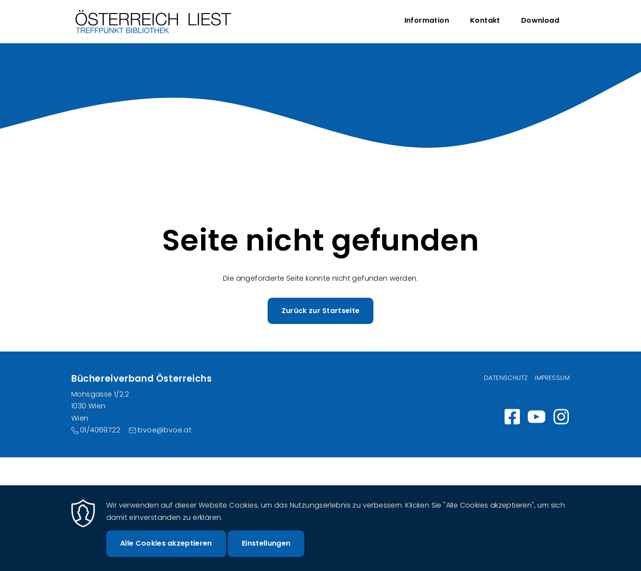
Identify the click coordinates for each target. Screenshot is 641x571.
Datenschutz (506, 377)
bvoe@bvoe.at (165, 430)
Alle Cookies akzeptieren (166, 551)
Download (540, 20)
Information (426, 20)
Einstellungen (266, 551)
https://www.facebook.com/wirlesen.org (512, 416)
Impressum (552, 377)
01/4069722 (100, 430)
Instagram (561, 416)
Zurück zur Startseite (321, 311)
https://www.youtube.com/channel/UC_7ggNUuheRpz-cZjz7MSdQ (536, 416)
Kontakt (485, 20)
